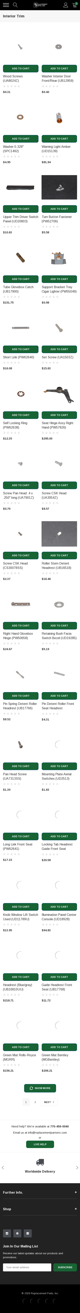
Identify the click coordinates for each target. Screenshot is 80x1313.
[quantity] (74, 5)
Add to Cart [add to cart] (21, 68)
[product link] (21, 47)
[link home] (40, 5)
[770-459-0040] (59, 1126)
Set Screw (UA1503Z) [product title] (57, 357)
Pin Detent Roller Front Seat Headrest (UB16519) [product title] (58, 708)
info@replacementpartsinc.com (47, 1132)
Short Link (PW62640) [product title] (18, 357)
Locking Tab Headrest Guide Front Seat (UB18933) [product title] (57, 849)
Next (49, 1102)
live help (40, 1144)
